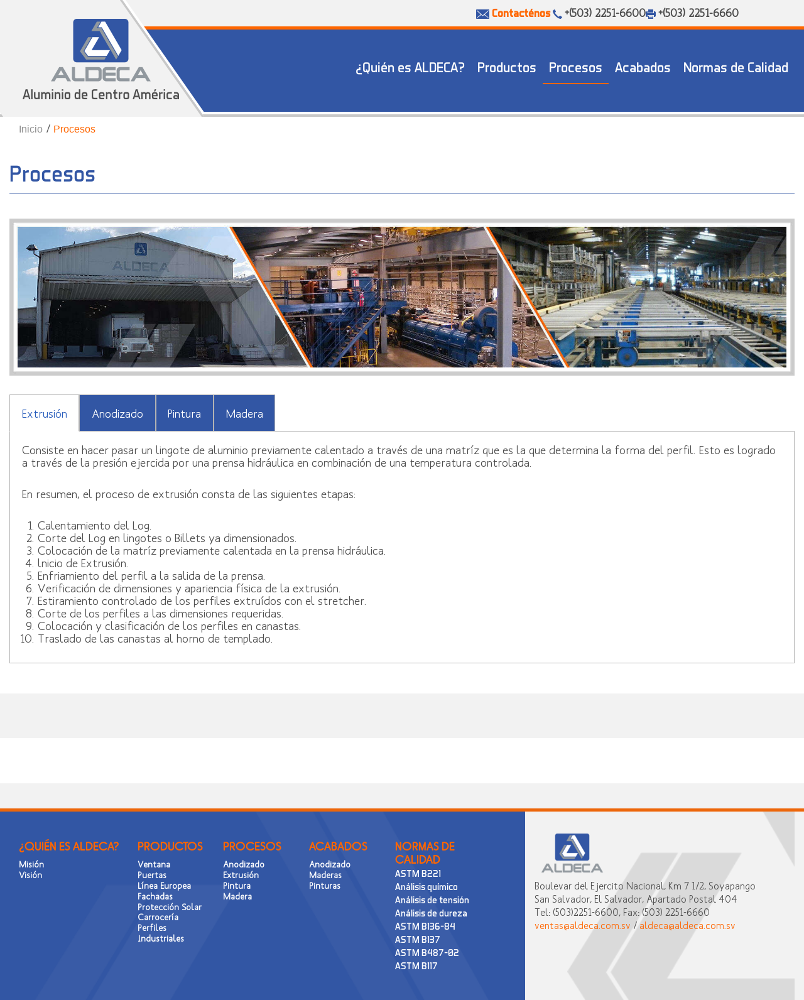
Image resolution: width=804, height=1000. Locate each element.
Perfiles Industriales (161, 932)
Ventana (154, 864)
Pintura (184, 413)
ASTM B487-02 (427, 952)
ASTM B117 (416, 965)
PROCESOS (252, 846)
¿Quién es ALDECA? (410, 66)
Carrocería (158, 916)
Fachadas (155, 896)
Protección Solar (170, 906)
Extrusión (44, 413)
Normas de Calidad (735, 66)
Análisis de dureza (431, 912)
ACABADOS (338, 846)
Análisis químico (426, 886)
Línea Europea (164, 885)
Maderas (325, 874)
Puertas (152, 874)
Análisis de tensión (432, 899)
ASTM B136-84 (425, 926)
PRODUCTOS (170, 846)
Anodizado (117, 413)
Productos (506, 66)
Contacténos (521, 12)
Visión (30, 874)
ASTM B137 (417, 939)
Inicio (31, 129)
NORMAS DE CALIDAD (425, 853)
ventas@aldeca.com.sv (583, 925)
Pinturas (324, 885)
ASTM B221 (418, 873)
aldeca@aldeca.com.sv (687, 925)
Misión (31, 864)
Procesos (575, 66)
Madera (244, 413)
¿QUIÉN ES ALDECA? (69, 846)
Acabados (643, 66)
